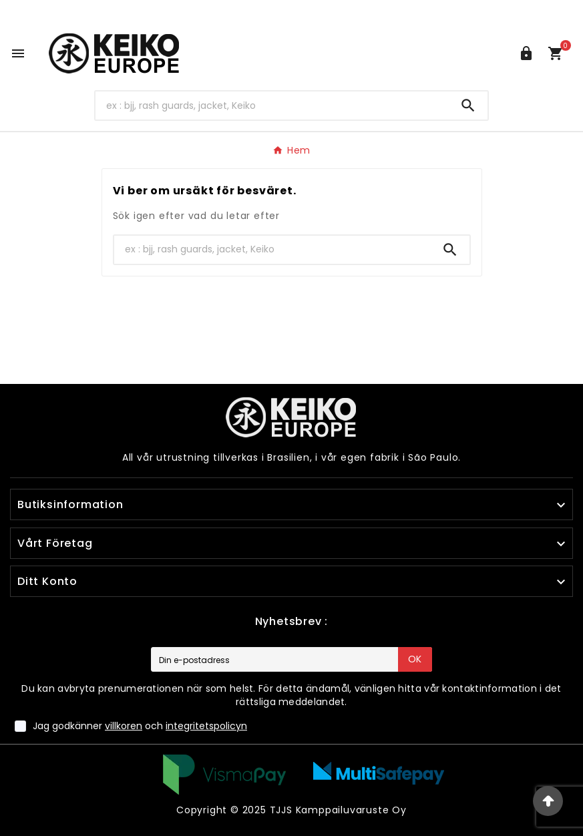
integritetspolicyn (206, 726)
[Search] (271, 105)
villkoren (123, 726)
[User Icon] (526, 53)
